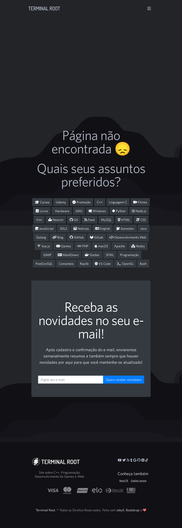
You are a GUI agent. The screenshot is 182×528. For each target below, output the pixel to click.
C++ (100, 202)
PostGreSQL (44, 263)
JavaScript (44, 228)
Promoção (81, 202)
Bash (143, 263)
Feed (89, 220)
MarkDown (68, 255)
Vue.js (43, 246)
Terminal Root (44, 8)
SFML (110, 255)
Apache (119, 246)
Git (74, 220)
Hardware (61, 211)
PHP (82, 246)
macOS (101, 246)
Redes (138, 246)
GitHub (77, 237)
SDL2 (63, 228)
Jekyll (120, 510)
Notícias (81, 228)
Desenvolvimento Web (127, 237)
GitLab (96, 237)
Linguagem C (118, 202)
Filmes (140, 202)
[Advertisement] (110, 80)
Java (143, 228)
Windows (97, 211)
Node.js (139, 211)
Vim (39, 220)
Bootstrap (133, 510)
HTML (124, 220)
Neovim (55, 220)
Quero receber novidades (123, 379)
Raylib (84, 263)
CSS (141, 220)
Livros (42, 211)
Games (63, 246)
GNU (79, 211)
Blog (57, 237)
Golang (41, 237)
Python (119, 211)
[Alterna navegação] (149, 8)
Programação (129, 255)
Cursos (42, 202)
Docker (92, 255)
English (102, 228)
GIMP (47, 255)
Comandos (66, 263)
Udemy (61, 202)
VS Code (103, 263)
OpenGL (125, 263)
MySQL (106, 220)
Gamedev (125, 228)
